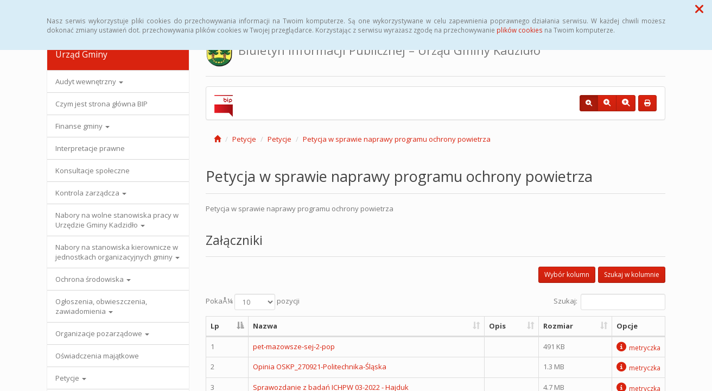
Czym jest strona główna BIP (101, 104)
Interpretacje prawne (90, 148)
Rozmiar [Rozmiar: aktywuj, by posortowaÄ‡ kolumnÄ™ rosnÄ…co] (558, 326)
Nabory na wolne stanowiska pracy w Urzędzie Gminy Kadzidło (117, 220)
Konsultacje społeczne (92, 170)
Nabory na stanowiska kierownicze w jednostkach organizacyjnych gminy (117, 252)
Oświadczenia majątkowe (97, 356)
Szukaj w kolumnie (631, 274)
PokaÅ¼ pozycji (253, 302)
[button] (699, 8)
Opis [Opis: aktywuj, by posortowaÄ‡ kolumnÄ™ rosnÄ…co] (497, 326)
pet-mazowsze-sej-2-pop (294, 346)
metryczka (638, 347)
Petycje (70, 378)
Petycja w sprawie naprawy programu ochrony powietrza (397, 139)
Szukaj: (609, 302)
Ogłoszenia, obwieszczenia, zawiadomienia (101, 306)
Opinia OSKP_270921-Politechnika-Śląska (319, 366)
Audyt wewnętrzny (89, 81)
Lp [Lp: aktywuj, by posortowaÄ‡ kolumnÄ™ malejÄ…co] (215, 326)
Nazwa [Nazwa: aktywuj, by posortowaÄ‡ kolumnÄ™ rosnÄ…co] (265, 326)
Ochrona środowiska (93, 279)
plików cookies (520, 30)
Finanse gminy (82, 126)
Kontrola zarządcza (90, 193)
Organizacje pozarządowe (102, 333)
